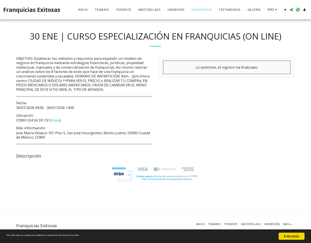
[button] (285, 9)
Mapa (55, 120)
